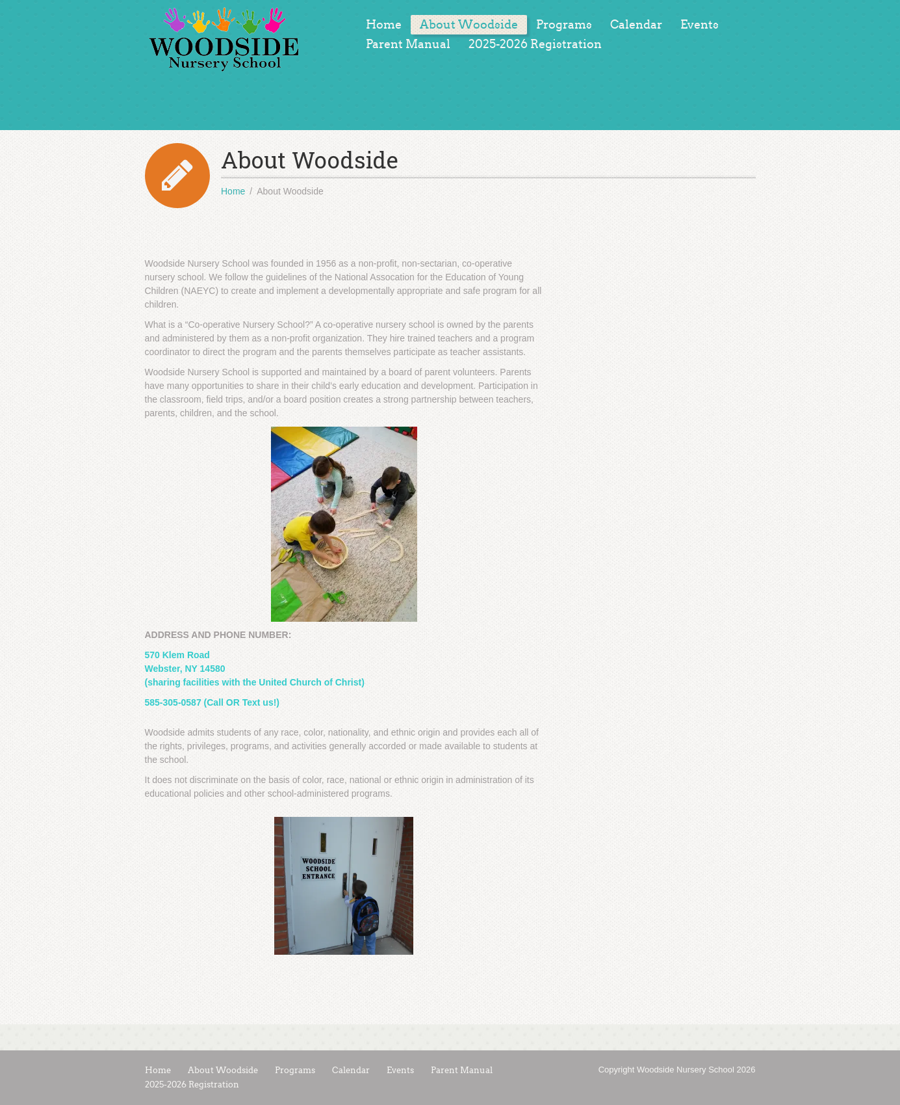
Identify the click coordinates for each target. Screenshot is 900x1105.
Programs (564, 25)
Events (699, 25)
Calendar (636, 25)
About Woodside (469, 25)
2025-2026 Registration (535, 44)
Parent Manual (408, 44)
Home (384, 25)
